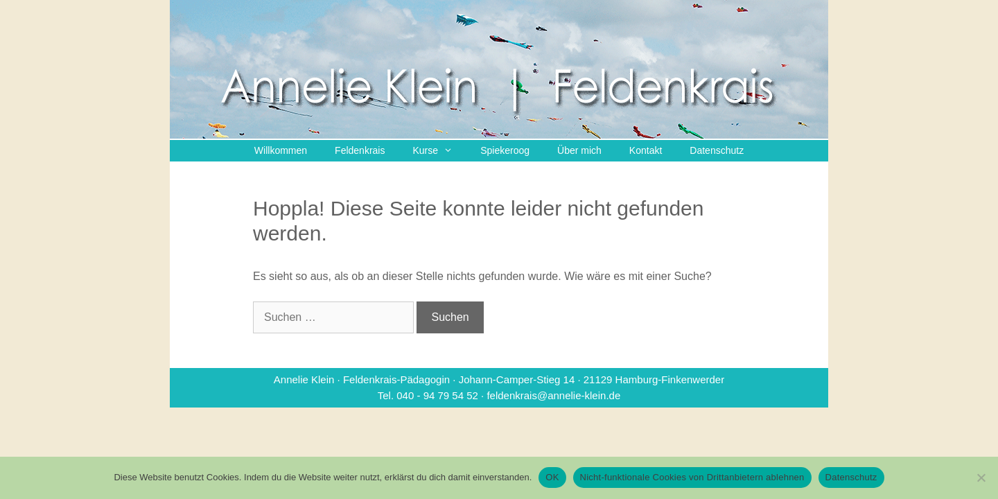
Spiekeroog (504, 150)
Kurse (439, 150)
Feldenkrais (360, 150)
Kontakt (645, 150)
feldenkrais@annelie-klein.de (553, 395)
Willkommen (280, 150)
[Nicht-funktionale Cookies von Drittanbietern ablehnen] (981, 477)
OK (552, 477)
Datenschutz (717, 150)
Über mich (579, 150)
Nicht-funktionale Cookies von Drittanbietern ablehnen (692, 477)
